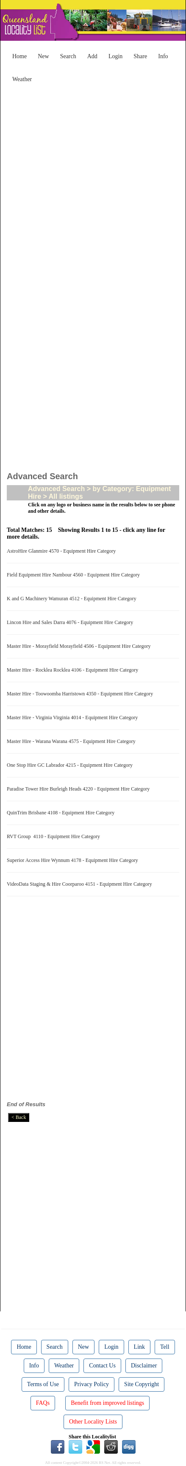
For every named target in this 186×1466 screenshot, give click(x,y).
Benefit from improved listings (107, 1403)
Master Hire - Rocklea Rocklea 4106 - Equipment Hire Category (74, 670)
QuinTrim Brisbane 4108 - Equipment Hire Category (62, 813)
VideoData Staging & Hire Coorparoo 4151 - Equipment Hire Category (81, 884)
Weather (22, 79)
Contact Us (102, 1365)
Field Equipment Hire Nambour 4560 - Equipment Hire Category (74, 575)
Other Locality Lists (93, 1421)
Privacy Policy (91, 1384)
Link (139, 1347)
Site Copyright (141, 1384)
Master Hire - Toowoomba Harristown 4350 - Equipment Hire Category (81, 694)
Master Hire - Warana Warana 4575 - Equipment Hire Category (72, 741)
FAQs (43, 1403)
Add (92, 56)
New (43, 56)
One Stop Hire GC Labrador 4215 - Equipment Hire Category (71, 765)
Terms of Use (43, 1384)
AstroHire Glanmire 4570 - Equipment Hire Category (62, 551)
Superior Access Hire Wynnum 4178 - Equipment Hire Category (74, 860)
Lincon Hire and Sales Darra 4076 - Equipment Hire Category (71, 622)
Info (163, 56)
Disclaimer (144, 1365)
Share (140, 56)
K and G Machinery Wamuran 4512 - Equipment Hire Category (73, 599)
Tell (164, 1347)
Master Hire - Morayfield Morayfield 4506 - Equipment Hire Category (80, 646)
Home (19, 56)
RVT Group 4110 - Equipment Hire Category (55, 836)
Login (115, 56)
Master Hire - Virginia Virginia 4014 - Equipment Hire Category (73, 717)
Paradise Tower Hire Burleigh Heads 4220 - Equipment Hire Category (79, 789)
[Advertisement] (93, 180)
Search (68, 56)
